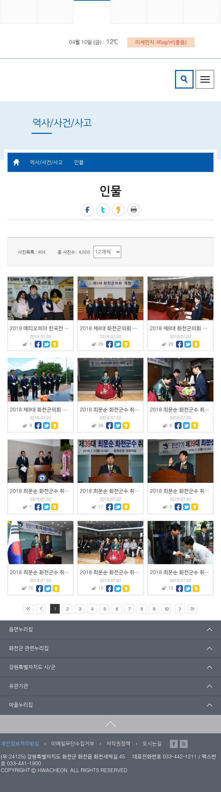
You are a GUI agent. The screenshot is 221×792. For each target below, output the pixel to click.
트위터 (102, 210)
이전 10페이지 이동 (41, 609)
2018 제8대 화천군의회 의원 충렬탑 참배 (54, 410)
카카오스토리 (118, 210)
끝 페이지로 (192, 609)
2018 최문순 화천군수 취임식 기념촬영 (122, 410)
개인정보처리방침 (20, 744)
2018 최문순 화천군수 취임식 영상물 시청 (125, 572)
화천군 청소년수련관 (51, 80)
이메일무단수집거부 (72, 744)
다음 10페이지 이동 (180, 609)
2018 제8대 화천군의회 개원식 (183, 328)
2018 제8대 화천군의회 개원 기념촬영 (121, 328)
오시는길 (152, 744)
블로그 (184, 744)
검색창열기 (184, 79)
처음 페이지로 (28, 609)
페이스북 (87, 210)
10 (166, 609)
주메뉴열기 (205, 79)
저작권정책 (118, 744)
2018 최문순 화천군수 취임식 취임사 (120, 491)
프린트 (133, 210)
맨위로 (110, 724)
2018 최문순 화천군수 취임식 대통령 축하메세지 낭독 (68, 491)
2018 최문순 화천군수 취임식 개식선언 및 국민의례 (65, 572)
